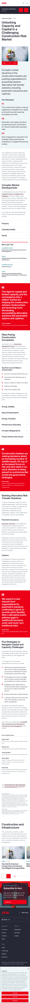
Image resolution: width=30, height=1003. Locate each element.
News (3, 939)
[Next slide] (8, 876)
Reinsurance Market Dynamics (11, 787)
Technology (5, 951)
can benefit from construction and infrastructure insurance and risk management (14, 724)
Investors (4, 936)
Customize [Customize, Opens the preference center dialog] (15, 993)
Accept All (15, 1000)
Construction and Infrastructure (10, 9)
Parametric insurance (8, 524)
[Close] (28, 968)
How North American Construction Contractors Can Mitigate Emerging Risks (13, 866)
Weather (4, 954)
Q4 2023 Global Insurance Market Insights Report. (15, 784)
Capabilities (17, 929)
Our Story (4, 929)
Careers (4, 933)
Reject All (15, 997)
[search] (23, 3)
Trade (3, 948)
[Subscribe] (15, 902)
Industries (17, 933)
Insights (16, 936)
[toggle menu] (27, 3)
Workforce (5, 957)
